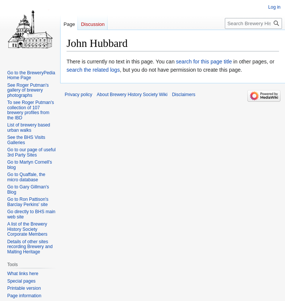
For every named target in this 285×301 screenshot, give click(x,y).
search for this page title (204, 62)
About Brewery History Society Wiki (132, 94)
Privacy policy (78, 94)
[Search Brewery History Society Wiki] (253, 23)
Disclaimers (183, 94)
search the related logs (93, 70)
